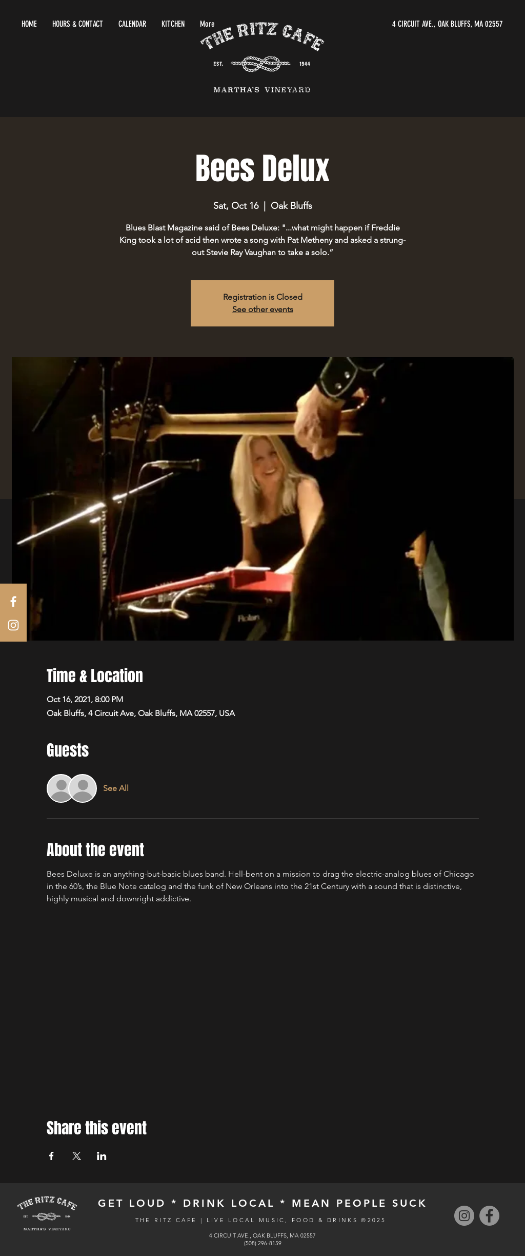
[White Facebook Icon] (13, 601)
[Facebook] (489, 1216)
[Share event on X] (77, 1156)
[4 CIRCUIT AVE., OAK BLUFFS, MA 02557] (406, 24)
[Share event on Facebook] (51, 1156)
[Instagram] (464, 1216)
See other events (262, 309)
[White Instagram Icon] (13, 625)
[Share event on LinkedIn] (102, 1156)
